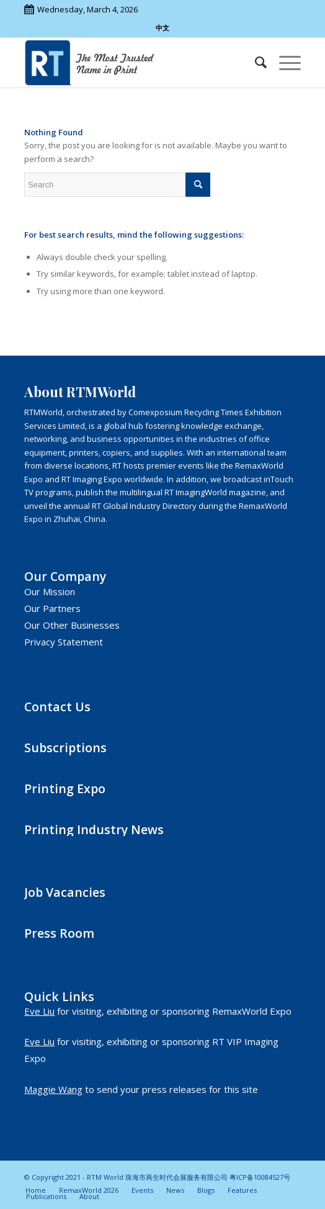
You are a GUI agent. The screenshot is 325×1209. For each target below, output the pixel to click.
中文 (162, 27)
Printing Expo (64, 788)
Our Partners (52, 608)
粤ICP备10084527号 (259, 1177)
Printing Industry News (94, 829)
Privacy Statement (63, 642)
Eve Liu (39, 1011)
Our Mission (49, 591)
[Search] (255, 63)
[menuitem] (255, 63)
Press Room (59, 933)
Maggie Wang (53, 1089)
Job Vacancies (64, 892)
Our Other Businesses (72, 625)
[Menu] (284, 63)
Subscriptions (65, 747)
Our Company (65, 576)
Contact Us (57, 706)
